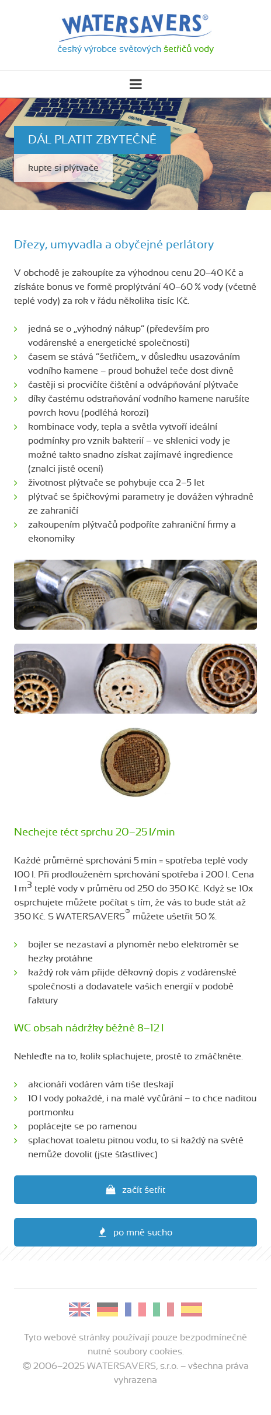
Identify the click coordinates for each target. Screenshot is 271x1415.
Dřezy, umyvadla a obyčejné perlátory (114, 245)
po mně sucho (135, 1232)
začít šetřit (135, 1190)
